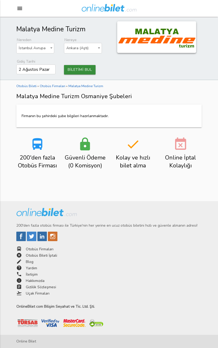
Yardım (31, 268)
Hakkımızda (35, 280)
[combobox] (35, 48)
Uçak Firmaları (37, 293)
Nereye (71, 39)
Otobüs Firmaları (39, 249)
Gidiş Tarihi (26, 61)
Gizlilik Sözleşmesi (41, 287)
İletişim (32, 274)
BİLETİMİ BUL (80, 69)
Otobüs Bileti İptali (41, 255)
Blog (29, 261)
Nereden (24, 39)
